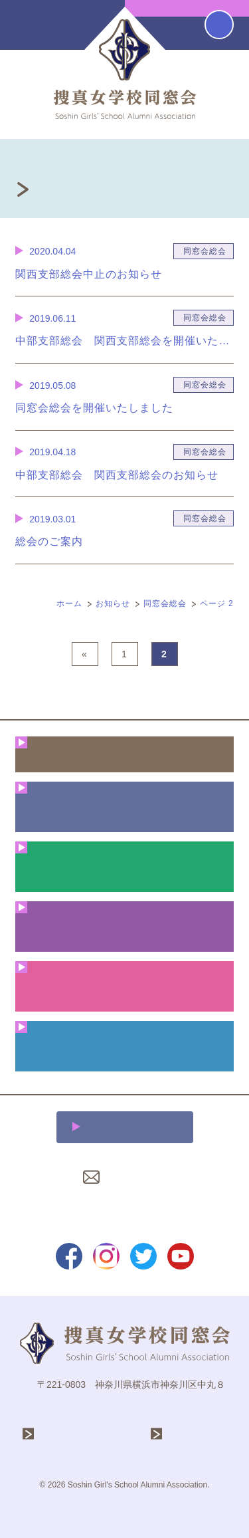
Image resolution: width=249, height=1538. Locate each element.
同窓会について (124, 806)
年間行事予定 (124, 866)
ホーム (69, 603)
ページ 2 (217, 603)
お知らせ (113, 603)
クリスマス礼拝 (124, 986)
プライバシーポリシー (125, 1209)
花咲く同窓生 (124, 926)
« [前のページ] (85, 654)
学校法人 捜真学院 (86, 1434)
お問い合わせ (133, 1177)
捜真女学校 (193, 1434)
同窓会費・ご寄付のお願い (124, 1045)
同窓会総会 (165, 603)
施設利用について (132, 1127)
